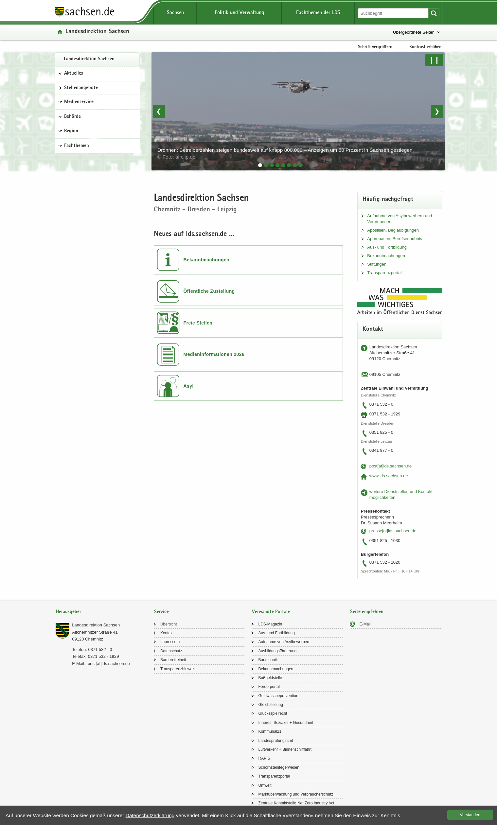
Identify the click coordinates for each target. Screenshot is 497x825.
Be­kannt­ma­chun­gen (386, 255)
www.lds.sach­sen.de (388, 475)
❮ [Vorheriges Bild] (159, 111)
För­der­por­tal (268, 686)
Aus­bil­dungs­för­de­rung (277, 651)
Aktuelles (73, 73)
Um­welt (264, 785)
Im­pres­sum (170, 642)
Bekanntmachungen (207, 259)
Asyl (189, 386)
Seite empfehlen (366, 611)
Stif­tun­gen (376, 264)
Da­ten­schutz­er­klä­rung (150, 815)
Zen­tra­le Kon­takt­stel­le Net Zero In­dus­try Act (296, 803)
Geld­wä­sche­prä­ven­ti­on (278, 695)
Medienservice (79, 102)
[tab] (260, 165)
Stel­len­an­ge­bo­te (81, 88)
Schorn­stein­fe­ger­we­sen (278, 767)
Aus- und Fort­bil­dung (387, 247)
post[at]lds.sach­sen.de (390, 466)
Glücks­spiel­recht (272, 713)
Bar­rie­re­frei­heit (173, 660)
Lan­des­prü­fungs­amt (275, 740)
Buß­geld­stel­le (270, 678)
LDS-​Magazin (270, 624)
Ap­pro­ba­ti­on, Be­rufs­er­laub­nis (394, 238)
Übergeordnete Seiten (414, 32)
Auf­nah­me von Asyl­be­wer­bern (284, 642)
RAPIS (264, 758)
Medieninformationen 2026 (214, 354)
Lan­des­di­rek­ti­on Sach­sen (89, 59)
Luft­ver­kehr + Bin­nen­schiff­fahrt (284, 749)
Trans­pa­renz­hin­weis (177, 669)
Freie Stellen (198, 322)
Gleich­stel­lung (270, 704)
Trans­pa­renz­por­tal (384, 272)
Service (161, 611)
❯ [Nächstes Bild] (437, 111)
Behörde (72, 116)
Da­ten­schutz (171, 651)
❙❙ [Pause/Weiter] (434, 59)
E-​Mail (365, 624)
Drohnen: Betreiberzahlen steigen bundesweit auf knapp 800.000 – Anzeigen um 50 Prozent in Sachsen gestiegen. (286, 153)
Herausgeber (68, 611)
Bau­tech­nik (267, 660)
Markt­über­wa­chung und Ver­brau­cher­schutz (295, 794)
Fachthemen (76, 146)
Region (71, 131)
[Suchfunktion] (393, 13)
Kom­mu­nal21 (269, 731)
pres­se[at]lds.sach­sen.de (393, 530)
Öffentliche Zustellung (209, 291)
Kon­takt (167, 633)
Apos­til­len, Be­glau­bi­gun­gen (393, 230)
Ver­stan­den (470, 815)
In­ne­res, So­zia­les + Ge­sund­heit (285, 722)
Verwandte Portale (271, 611)
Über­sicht (168, 624)
